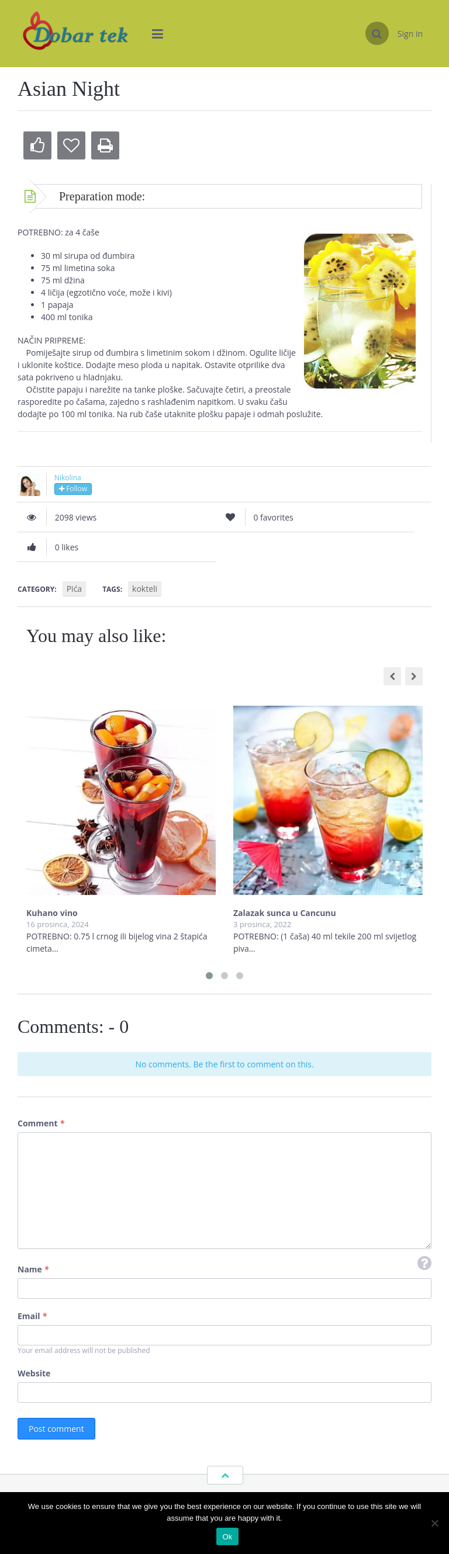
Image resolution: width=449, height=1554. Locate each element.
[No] (434, 1523)
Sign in (410, 33)
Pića (74, 588)
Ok (227, 1536)
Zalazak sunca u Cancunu (284, 912)
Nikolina (67, 478)
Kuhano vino (52, 912)
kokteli (144, 588)
